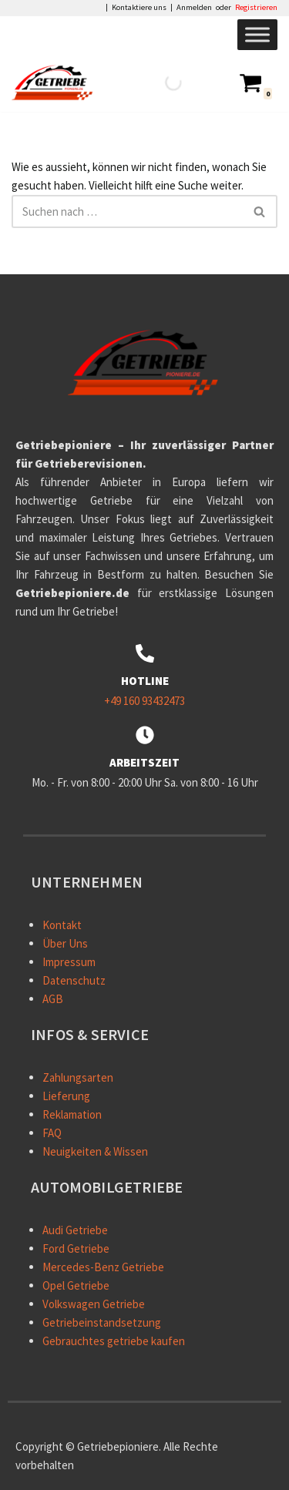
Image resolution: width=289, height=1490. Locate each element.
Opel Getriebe (75, 1285)
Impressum (69, 962)
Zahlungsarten (77, 1077)
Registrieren (256, 7)
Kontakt (62, 925)
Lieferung (66, 1096)
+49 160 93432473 (144, 700)
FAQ (52, 1133)
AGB (52, 999)
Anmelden (194, 7)
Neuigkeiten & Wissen (95, 1151)
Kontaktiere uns (139, 7)
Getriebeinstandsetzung (101, 1322)
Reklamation (72, 1114)
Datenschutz (74, 980)
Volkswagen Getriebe (93, 1304)
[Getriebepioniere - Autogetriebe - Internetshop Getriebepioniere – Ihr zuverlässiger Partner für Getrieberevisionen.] (57, 83)
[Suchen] (127, 211)
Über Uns (65, 943)
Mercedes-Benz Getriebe (103, 1267)
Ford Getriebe (75, 1248)
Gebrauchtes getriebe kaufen (113, 1341)
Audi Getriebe (75, 1230)
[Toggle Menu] (257, 34)
